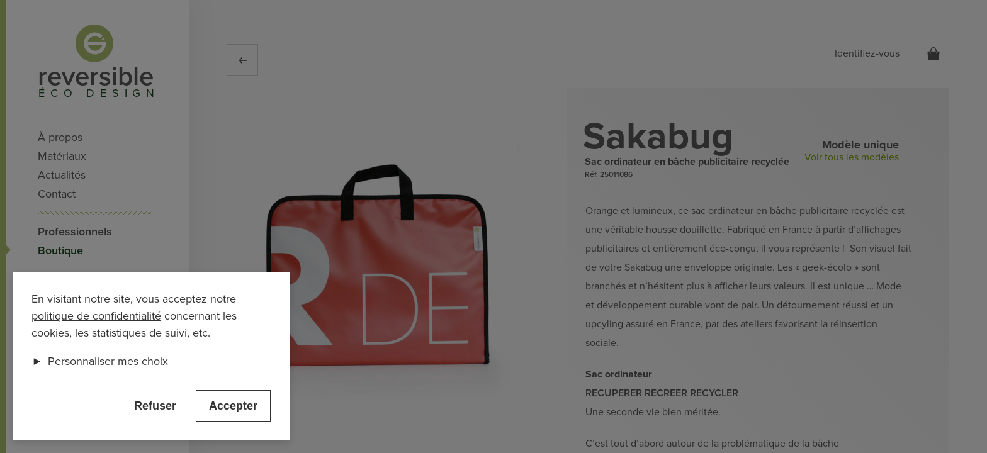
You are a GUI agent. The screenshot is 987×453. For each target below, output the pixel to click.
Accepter (233, 406)
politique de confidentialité (96, 316)
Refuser (155, 406)
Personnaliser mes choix (99, 361)
